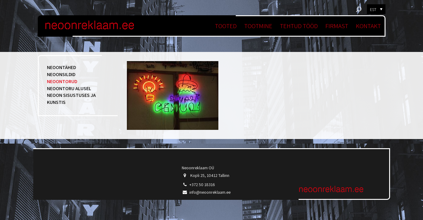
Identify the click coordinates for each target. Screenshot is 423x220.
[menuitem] (376, 9)
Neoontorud (62, 81)
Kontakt (368, 26)
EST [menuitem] (373, 9)
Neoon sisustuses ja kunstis (71, 98)
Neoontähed (61, 67)
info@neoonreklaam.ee (210, 192)
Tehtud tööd (299, 26)
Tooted (226, 26)
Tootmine (258, 26)
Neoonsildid (61, 74)
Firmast (336, 26)
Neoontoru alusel (69, 88)
